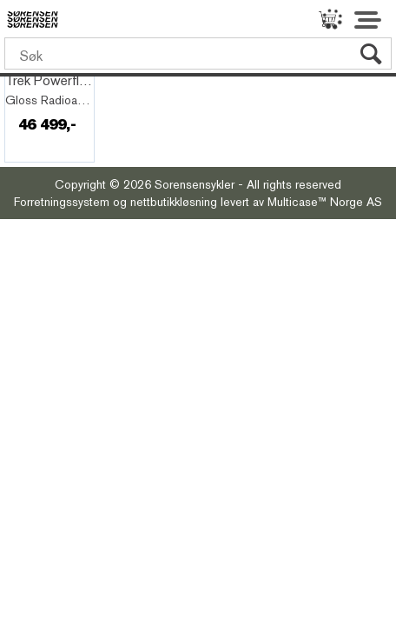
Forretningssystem (61, 202)
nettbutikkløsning (173, 202)
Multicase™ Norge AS (324, 202)
